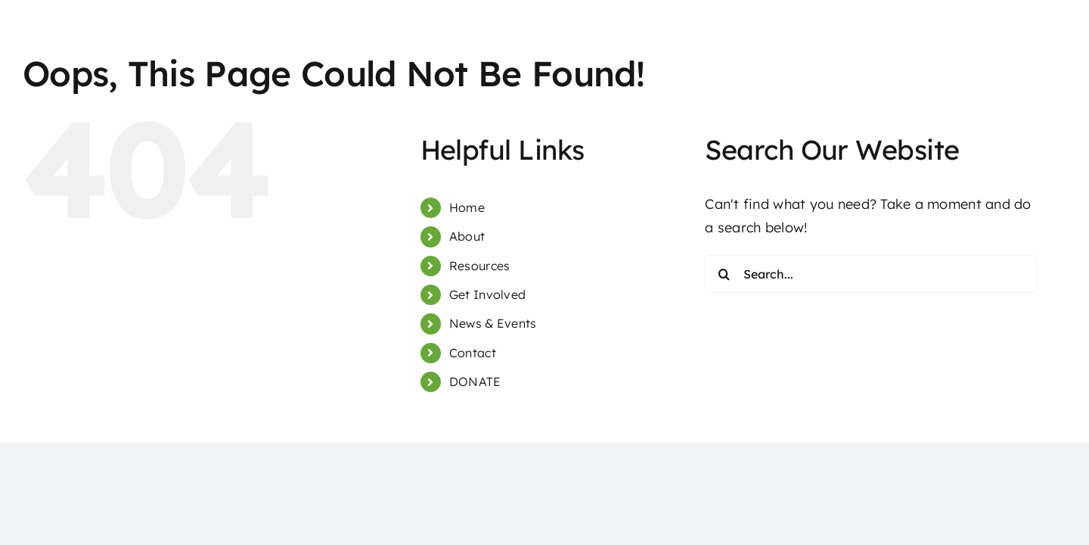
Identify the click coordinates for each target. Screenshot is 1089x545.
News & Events (493, 323)
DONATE (475, 381)
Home (467, 207)
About (467, 236)
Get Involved (487, 294)
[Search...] (871, 274)
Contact (472, 352)
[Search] (724, 274)
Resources (479, 265)
